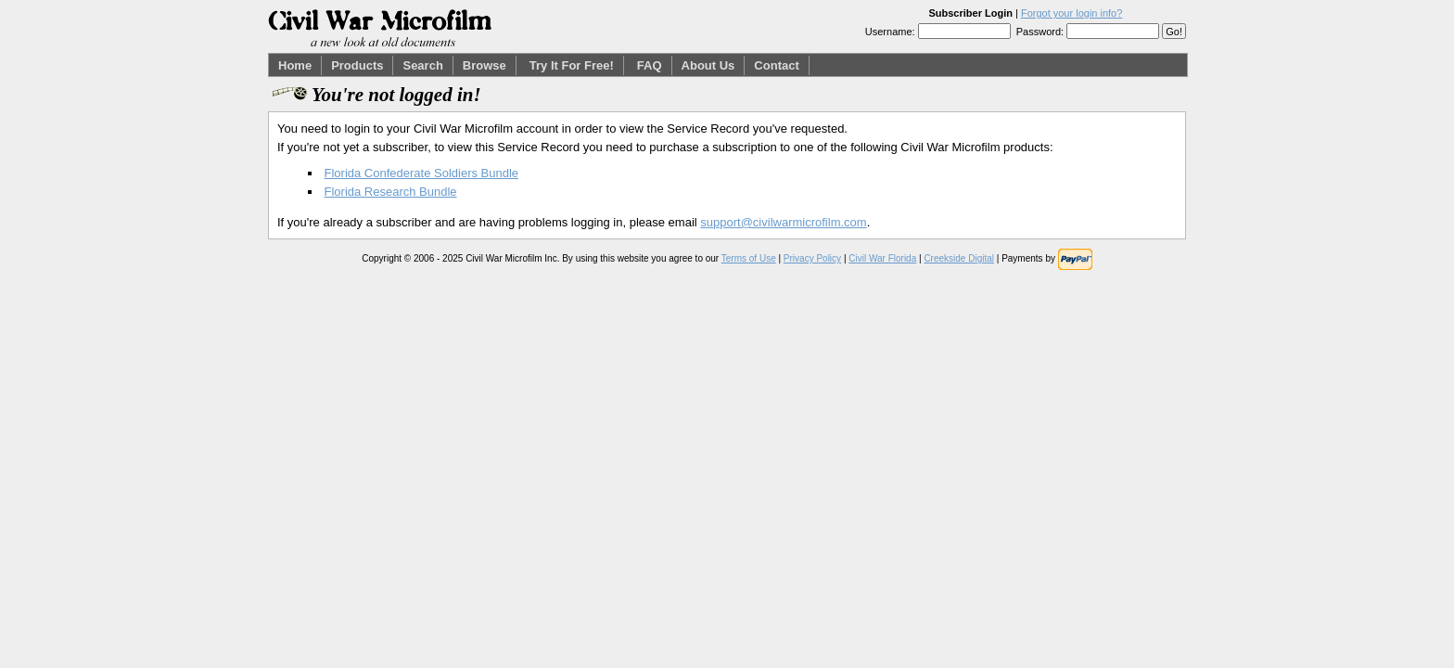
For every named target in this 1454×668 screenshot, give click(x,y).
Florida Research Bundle (391, 192)
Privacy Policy (812, 258)
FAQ (649, 65)
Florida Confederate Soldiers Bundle (422, 173)
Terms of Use (748, 258)
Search (422, 65)
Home (295, 65)
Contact (776, 65)
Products (357, 65)
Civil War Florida (882, 258)
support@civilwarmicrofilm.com (783, 222)
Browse (484, 65)
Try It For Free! (571, 65)
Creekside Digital (959, 258)
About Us (708, 65)
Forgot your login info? (1071, 13)
